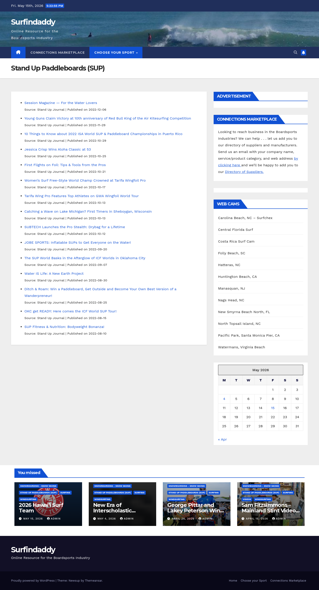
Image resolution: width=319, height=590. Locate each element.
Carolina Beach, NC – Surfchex (245, 218)
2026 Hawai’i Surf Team (41, 508)
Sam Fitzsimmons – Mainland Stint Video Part (269, 510)
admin (54, 518)
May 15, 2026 (33, 518)
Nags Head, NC (231, 300)
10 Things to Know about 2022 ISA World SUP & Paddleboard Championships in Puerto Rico (103, 134)
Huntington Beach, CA (237, 276)
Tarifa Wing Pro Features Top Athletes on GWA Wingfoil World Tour (81, 196)
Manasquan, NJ (231, 288)
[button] (295, 52)
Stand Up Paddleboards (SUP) (38, 492)
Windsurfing (28, 499)
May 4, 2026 (107, 518)
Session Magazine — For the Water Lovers (60, 103)
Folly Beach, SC (231, 253)
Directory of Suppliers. (244, 172)
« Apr (222, 439)
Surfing (65, 492)
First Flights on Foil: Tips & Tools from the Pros (65, 165)
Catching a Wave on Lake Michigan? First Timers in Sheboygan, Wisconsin (88, 211)
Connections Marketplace (57, 53)
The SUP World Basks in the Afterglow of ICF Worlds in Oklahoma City (84, 258)
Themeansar (93, 580)
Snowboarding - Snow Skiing (38, 486)
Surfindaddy (33, 22)
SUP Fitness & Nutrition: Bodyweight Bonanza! (64, 327)
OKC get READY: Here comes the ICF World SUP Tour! (70, 311)
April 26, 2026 (183, 518)
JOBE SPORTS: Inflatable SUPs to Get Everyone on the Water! (77, 242)
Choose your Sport (115, 53)
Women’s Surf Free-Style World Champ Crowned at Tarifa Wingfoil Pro (85, 180)
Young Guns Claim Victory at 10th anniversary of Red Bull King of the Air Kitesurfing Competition (107, 118)
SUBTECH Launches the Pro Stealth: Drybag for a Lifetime (74, 227)
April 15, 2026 (257, 518)
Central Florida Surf (235, 229)
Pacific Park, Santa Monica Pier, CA (249, 335)
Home (233, 580)
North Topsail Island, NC (239, 323)
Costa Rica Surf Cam (236, 241)
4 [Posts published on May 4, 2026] (224, 399)
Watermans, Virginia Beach (241, 347)
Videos (247, 499)
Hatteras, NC (229, 265)
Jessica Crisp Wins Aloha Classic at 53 (57, 149)
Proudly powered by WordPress (33, 580)
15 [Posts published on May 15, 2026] (273, 408)
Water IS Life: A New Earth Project (54, 273)
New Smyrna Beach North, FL (244, 312)
